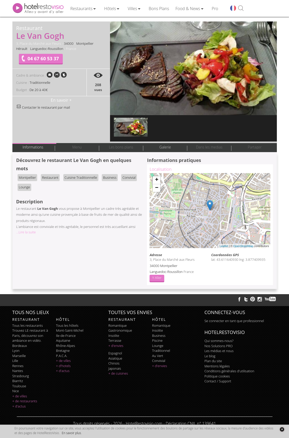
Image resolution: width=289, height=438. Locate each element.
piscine (157, 340)
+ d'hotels (63, 365)
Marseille (19, 355)
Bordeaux (19, 345)
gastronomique (120, 330)
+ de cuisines (118, 373)
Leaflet (224, 246)
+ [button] (156, 180)
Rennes (18, 365)
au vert (157, 355)
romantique (117, 325)
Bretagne (63, 350)
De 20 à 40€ (38, 89)
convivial (158, 360)
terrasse (114, 340)
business (159, 335)
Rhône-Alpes (65, 345)
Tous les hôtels (67, 325)
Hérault (21, 48)
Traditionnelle (40, 82)
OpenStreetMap (243, 246)
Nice (15, 391)
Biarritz (17, 380)
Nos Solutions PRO (219, 346)
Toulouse (19, 386)
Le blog (210, 356)
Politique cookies (217, 376)
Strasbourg (20, 376)
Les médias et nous (219, 350)
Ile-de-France (66, 335)
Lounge (24, 187)
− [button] (156, 188)
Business (109, 177)
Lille (15, 360)
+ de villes (19, 396)
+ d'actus (19, 406)
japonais (114, 368)
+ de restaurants (24, 401)
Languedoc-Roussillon (46, 48)
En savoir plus (71, 433)
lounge (157, 345)
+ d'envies (115, 345)
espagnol (115, 353)
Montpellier (84, 43)
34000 (68, 43)
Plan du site (213, 361)
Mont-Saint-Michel (69, 330)
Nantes (17, 370)
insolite (113, 335)
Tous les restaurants (27, 325)
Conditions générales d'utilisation (229, 371)
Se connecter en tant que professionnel (234, 320)
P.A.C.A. (61, 355)
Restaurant (50, 177)
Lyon (16, 350)
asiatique (115, 358)
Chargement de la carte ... (209, 211)
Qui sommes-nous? (219, 340)
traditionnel (161, 350)
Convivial (129, 177)
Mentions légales (217, 366)
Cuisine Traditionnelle (81, 177)
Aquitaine (63, 340)
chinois (114, 363)
